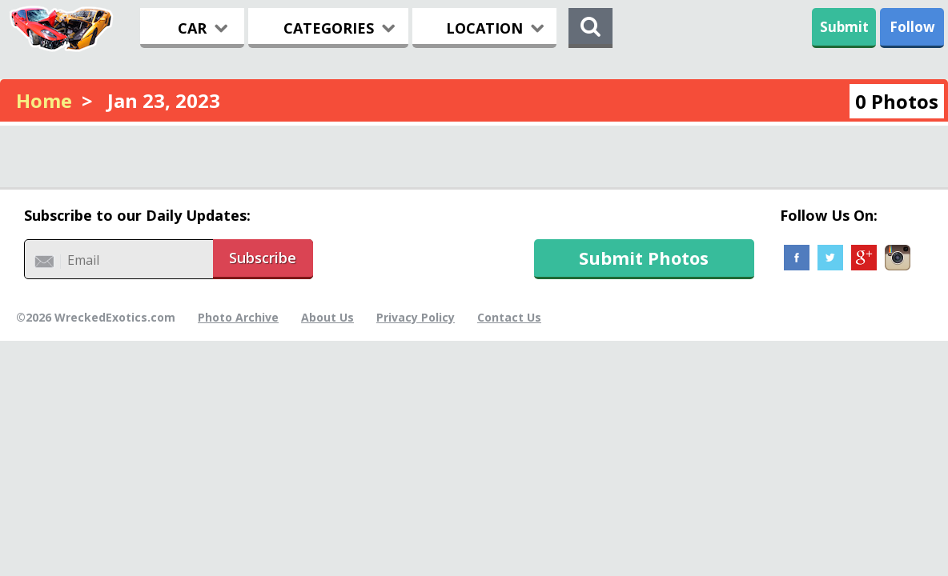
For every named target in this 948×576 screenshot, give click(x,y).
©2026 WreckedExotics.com (95, 317)
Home (44, 100)
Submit (844, 27)
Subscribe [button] (262, 257)
